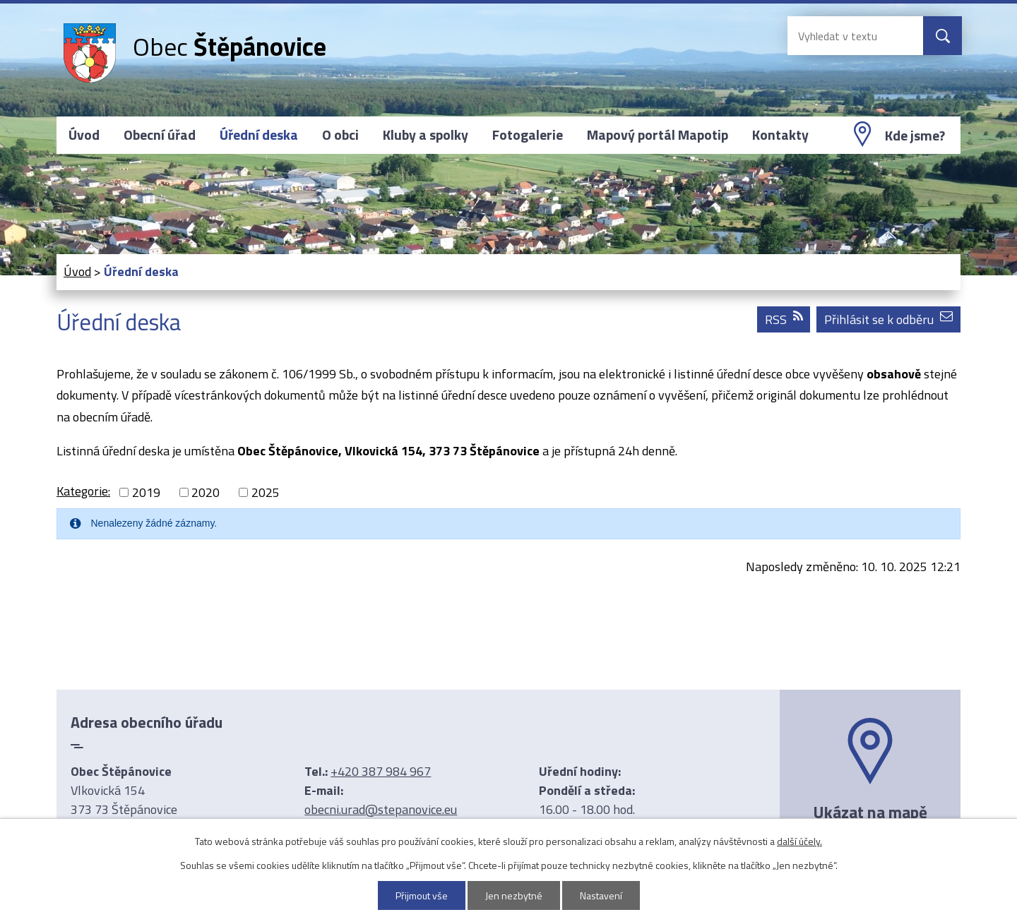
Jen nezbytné (513, 895)
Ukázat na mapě (870, 812)
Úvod (84, 134)
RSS (784, 319)
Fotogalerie (527, 134)
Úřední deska (259, 134)
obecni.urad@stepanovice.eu (380, 809)
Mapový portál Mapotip (657, 134)
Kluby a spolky (425, 134)
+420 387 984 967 (381, 771)
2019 (146, 492)
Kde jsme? (915, 135)
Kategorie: (83, 491)
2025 (265, 492)
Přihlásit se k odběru (888, 319)
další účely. (799, 841)
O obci (340, 134)
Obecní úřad (160, 134)
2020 (205, 492)
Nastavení (601, 895)
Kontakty (780, 134)
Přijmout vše (422, 895)
